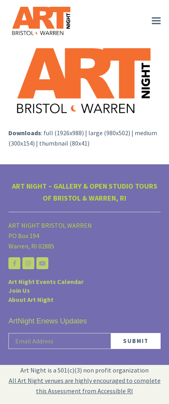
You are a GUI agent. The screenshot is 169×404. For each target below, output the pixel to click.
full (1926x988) (64, 133)
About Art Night (31, 299)
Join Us (19, 290)
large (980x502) (109, 133)
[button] (156, 21)
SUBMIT (136, 341)
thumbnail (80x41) (64, 143)
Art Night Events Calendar (46, 282)
